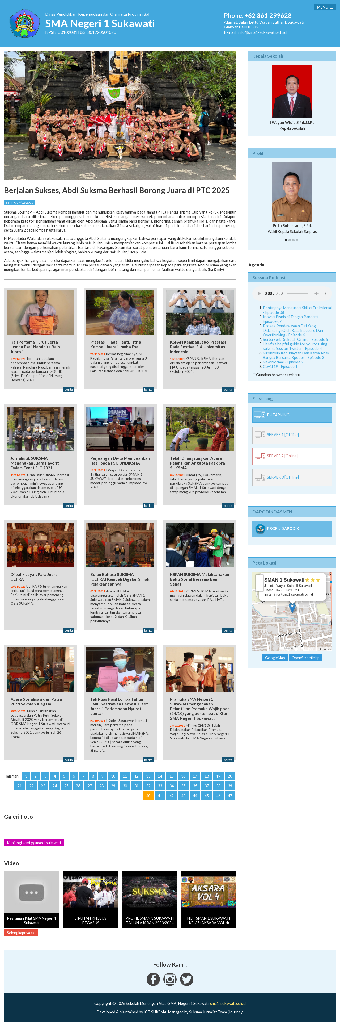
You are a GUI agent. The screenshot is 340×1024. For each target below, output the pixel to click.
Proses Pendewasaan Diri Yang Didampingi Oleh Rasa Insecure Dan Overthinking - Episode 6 (293, 330)
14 (160, 774)
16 (183, 774)
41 (160, 793)
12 (136, 774)
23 (43, 783)
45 (207, 793)
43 (183, 793)
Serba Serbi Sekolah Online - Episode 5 (295, 339)
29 (113, 783)
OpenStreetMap (304, 649)
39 (230, 783)
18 (207, 774)
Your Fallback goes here (292, 293)
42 (171, 793)
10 (113, 774)
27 (90, 783)
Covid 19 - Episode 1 (280, 366)
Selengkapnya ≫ (21, 931)
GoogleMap (275, 657)
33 (160, 783)
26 (78, 783)
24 (55, 783)
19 (218, 774)
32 (148, 783)
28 (101, 783)
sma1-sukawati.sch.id (228, 1001)
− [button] (259, 587)
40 (148, 793)
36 (195, 783)
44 (195, 793)
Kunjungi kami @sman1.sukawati (34, 840)
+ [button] (259, 579)
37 (207, 783)
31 (136, 783)
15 (171, 774)
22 (31, 783)
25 (66, 783)
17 (195, 774)
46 (218, 793)
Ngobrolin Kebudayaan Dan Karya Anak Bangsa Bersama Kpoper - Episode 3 (296, 355)
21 (20, 783)
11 (125, 774)
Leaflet (284, 649)
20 (230, 774)
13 (148, 774)
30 (125, 783)
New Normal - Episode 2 (283, 362)
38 (218, 783)
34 (171, 783)
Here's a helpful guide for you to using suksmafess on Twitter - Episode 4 (295, 346)
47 (230, 793)
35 (183, 783)
